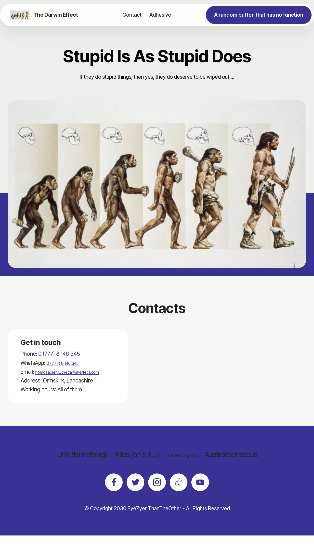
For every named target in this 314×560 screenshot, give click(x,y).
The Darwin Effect (57, 14)
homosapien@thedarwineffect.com (61, 380)
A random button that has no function (258, 15)
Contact (132, 15)
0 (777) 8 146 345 (59, 353)
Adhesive (160, 15)
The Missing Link (182, 463)
